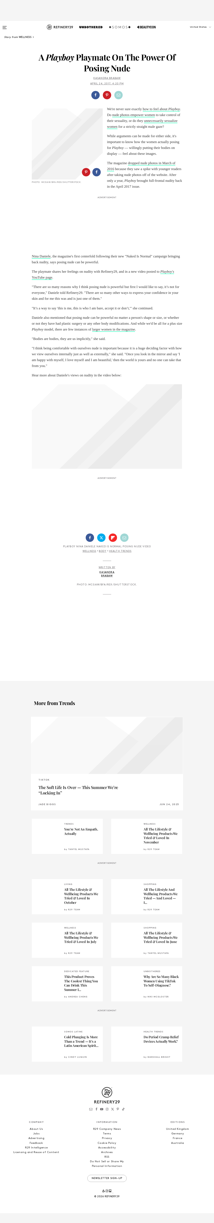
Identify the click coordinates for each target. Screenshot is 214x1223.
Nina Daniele (41, 266)
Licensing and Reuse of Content (36, 1162)
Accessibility (107, 1157)
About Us (36, 1139)
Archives (107, 1162)
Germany (177, 1143)
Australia (177, 1153)
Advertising (36, 1148)
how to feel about (161, 109)
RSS (107, 1166)
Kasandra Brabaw (107, 78)
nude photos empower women (133, 115)
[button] (193, 31)
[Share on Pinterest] (107, 95)
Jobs (36, 1143)
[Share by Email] (118, 95)
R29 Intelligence (36, 1157)
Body (102, 561)
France (177, 1148)
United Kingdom (177, 1139)
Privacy (107, 1148)
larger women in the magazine (113, 339)
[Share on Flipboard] (113, 547)
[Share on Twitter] (101, 547)
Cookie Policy (107, 1153)
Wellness (89, 561)
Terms (107, 1143)
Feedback (36, 1153)
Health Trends (120, 561)
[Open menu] (4, 25)
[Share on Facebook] (95, 95)
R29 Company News (107, 1139)
